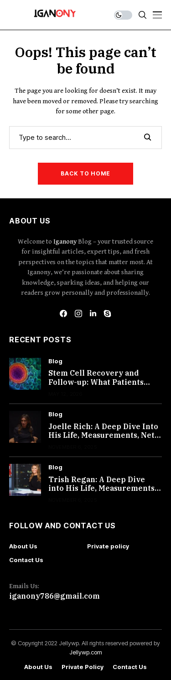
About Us (23, 546)
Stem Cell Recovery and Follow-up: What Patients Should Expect (96, 381)
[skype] (107, 313)
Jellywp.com (85, 652)
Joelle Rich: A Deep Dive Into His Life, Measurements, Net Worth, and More (103, 435)
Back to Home (85, 173)
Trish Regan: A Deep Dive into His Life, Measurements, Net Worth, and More (102, 488)
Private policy (108, 546)
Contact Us (26, 559)
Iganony (65, 241)
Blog (55, 361)
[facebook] (63, 313)
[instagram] (78, 313)
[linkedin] (93, 313)
